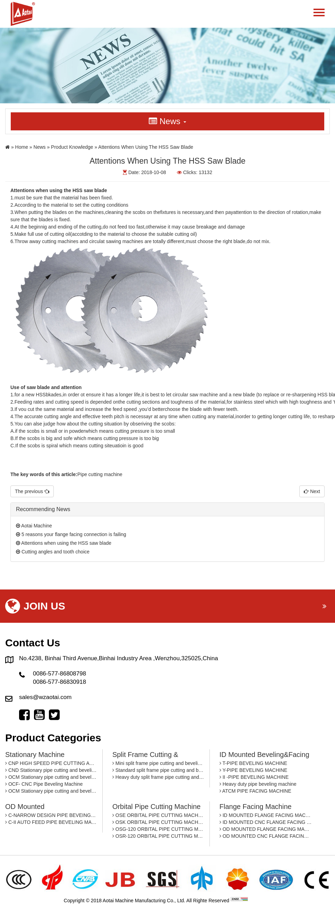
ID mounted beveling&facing (264, 754)
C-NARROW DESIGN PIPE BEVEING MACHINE (51, 815)
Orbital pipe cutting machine (156, 806)
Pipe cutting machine (99, 474)
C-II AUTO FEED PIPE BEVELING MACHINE (51, 822)
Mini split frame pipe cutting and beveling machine (158, 763)
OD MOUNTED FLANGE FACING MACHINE (266, 829)
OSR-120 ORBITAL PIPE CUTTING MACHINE (158, 836)
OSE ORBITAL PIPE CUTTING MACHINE (158, 815)
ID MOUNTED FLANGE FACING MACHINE (266, 815)
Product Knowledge (72, 147)
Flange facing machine (256, 806)
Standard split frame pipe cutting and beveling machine (158, 770)
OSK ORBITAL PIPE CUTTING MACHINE (158, 822)
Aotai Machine (34, 525)
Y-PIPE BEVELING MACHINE (253, 770)
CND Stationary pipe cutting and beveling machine (51, 770)
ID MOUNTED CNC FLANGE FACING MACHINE (266, 822)
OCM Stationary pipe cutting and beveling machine (51, 777)
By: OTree (260, 900)
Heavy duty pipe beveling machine (258, 784)
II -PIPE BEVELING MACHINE (254, 777)
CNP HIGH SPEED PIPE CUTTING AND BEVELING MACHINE (51, 763)
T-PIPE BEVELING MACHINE (253, 763)
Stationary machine (35, 754)
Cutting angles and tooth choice (52, 551)
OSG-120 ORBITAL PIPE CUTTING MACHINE (158, 829)
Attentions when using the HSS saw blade (63, 543)
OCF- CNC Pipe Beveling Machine (44, 784)
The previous (32, 491)
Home (21, 147)
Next (312, 491)
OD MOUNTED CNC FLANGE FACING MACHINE (266, 836)
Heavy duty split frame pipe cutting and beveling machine (158, 777)
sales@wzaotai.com (45, 697)
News (40, 147)
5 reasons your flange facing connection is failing (71, 534)
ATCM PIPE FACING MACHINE (255, 791)
